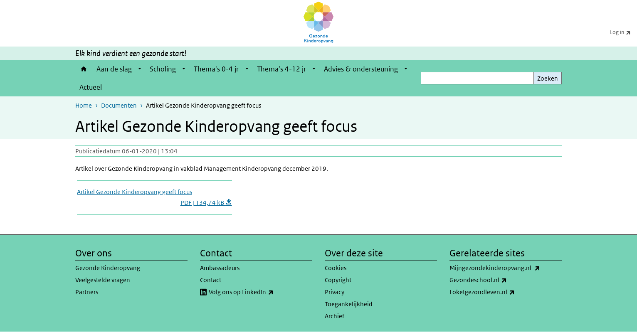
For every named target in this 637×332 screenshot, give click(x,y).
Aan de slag (114, 69)
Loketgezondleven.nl (500, 292)
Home (83, 69)
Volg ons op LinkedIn (259, 292)
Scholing (163, 69)
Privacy (334, 292)
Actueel (90, 87)
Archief (334, 316)
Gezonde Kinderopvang (107, 268)
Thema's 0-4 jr (216, 69)
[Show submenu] (140, 69)
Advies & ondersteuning (361, 69)
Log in (623, 32)
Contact (210, 280)
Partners (86, 292)
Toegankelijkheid (349, 304)
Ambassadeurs (219, 268)
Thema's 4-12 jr (281, 69)
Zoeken (547, 78)
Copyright (338, 280)
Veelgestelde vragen (102, 280)
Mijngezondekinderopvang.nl (505, 268)
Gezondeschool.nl (496, 280)
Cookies (335, 268)
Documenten (119, 105)
